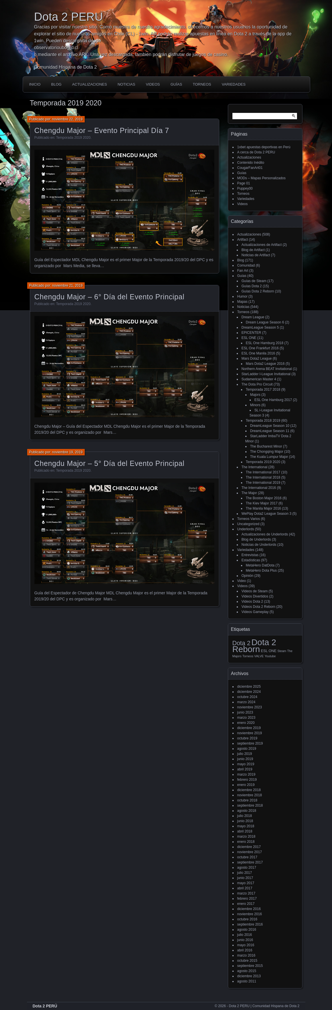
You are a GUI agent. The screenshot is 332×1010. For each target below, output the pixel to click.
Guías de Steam (254, 281)
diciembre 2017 (249, 847)
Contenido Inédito (250, 163)
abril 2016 (245, 950)
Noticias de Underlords (259, 545)
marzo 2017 (246, 893)
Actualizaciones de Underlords (265, 534)
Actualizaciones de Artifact (262, 245)
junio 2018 (245, 821)
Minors (255, 405)
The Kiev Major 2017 (262, 503)
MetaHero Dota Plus (261, 570)
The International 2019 (263, 483)
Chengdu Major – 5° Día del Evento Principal (109, 463)
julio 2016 (244, 935)
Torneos (202, 84)
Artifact (242, 240)
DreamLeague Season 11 (270, 431)
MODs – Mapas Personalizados (261, 178)
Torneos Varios (248, 519)
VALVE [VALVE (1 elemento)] (259, 656)
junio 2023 (245, 712)
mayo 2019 (245, 764)
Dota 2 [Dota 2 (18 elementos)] (241, 643)
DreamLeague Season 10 (270, 426)
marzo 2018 (246, 836)
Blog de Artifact (253, 250)
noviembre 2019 (249, 733)
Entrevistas (250, 555)
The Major (249, 493)
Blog (56, 84)
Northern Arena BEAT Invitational (267, 369)
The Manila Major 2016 (263, 508)
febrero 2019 (247, 780)
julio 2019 (244, 754)
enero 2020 (246, 723)
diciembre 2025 (249, 687)
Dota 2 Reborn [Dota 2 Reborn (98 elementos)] (254, 645)
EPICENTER (251, 333)
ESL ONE (249, 338)
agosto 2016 (246, 930)
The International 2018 (263, 477)
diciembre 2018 (249, 790)
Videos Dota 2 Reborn (258, 607)
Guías (176, 84)
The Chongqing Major (266, 452)
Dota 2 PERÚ (45, 1006)
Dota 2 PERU (68, 16)
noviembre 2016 (249, 914)
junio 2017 (245, 878)
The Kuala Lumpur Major (269, 457)
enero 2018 (246, 842)
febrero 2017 (247, 899)
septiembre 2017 (250, 862)
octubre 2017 (247, 857)
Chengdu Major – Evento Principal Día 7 (101, 130)
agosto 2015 (246, 971)
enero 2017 (246, 904)
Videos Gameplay (255, 612)
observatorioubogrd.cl (56, 47)
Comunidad (246, 265)
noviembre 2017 (249, 852)
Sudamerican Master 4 (259, 379)
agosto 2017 (246, 868)
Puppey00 (245, 188)
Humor (242, 296)
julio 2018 (244, 816)
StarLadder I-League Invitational (266, 374)
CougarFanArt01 (250, 168)
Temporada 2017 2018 (263, 390)
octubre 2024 (247, 697)
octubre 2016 (247, 919)
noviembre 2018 (249, 795)
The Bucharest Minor (266, 446)
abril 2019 (245, 769)
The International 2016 (259, 488)
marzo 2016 (246, 955)
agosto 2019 (246, 749)
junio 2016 (245, 940)
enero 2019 (246, 785)
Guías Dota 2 (252, 286)
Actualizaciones (89, 84)
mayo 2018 (245, 826)
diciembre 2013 (249, 976)
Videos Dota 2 (252, 602)
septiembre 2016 (250, 924)
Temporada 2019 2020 (73, 138)
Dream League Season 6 (265, 322)
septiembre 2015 (250, 966)
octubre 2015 (247, 961)
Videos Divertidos (255, 596)
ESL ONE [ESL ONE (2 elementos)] (268, 651)
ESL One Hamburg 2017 (273, 400)
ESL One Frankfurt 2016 (260, 348)
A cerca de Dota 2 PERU (256, 152)
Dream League (253, 317)
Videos (153, 84)
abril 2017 (245, 888)
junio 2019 (245, 759)
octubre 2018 (247, 800)
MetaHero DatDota (260, 565)
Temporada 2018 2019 (263, 421)
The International (254, 467)
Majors (255, 395)
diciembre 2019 (249, 728)
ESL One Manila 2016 (258, 353)
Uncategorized (248, 524)
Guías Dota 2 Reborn (258, 291)
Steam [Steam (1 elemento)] (281, 651)
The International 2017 (263, 472)
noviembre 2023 (249, 707)
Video (241, 581)
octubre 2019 (247, 738)
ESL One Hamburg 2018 (265, 343)
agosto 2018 (246, 811)
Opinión (247, 576)
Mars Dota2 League (257, 358)
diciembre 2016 (249, 909)
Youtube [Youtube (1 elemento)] (270, 656)
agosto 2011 (246, 981)
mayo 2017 (245, 883)
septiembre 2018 (250, 805)
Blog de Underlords (256, 539)
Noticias (126, 84)
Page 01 (243, 183)
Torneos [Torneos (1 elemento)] (247, 656)
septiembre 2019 (250, 743)
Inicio (35, 84)
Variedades (234, 84)
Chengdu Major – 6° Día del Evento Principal (109, 297)
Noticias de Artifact (256, 255)
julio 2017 (244, 873)
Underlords (245, 529)
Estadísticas (251, 560)
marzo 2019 (246, 774)
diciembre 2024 (249, 692)
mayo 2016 (245, 945)
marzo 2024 (246, 702)
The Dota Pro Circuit (257, 384)
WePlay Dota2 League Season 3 (267, 514)
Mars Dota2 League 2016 (265, 364)
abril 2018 (245, 831)
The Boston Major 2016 (264, 498)
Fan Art (242, 271)
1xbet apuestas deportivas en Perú (263, 147)
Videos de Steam (255, 591)
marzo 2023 (246, 718)
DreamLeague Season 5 (260, 327)
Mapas (242, 302)
